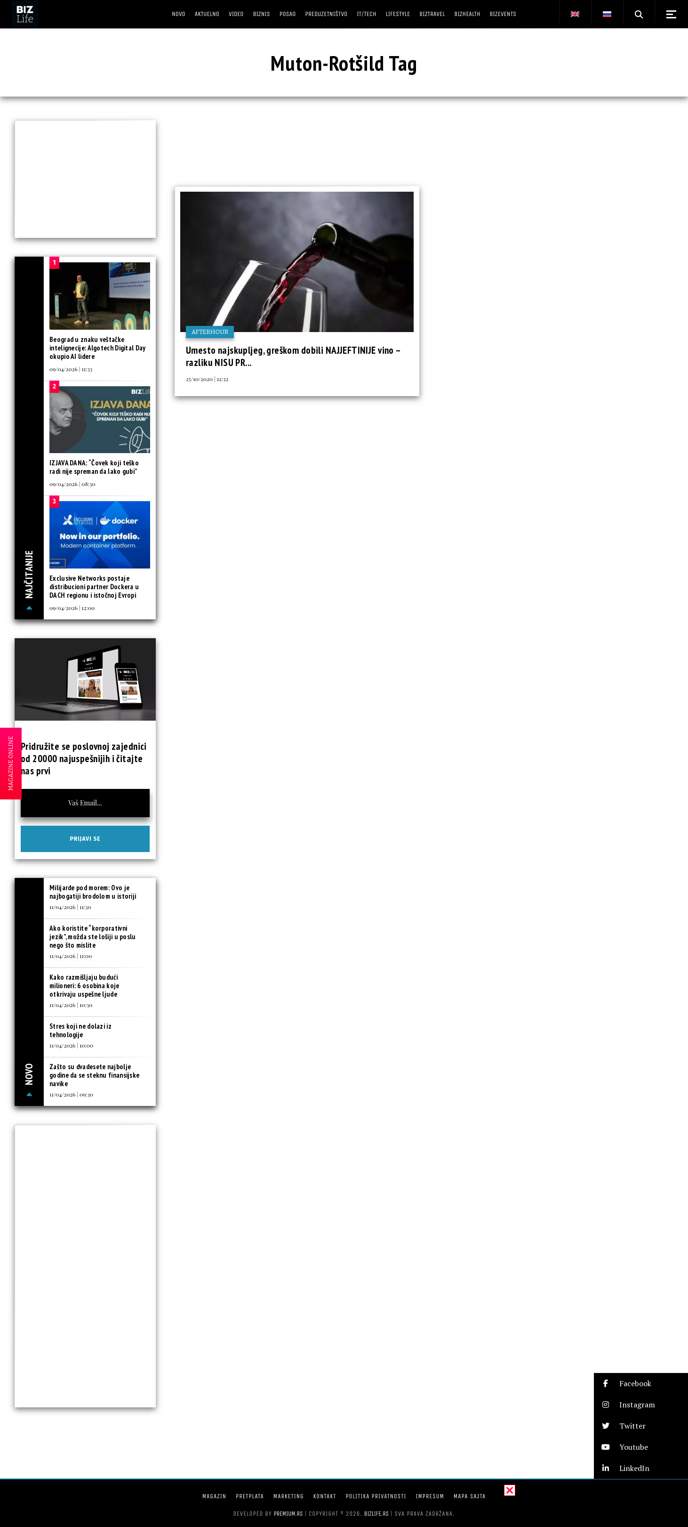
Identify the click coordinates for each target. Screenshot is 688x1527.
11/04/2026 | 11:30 (70, 906)
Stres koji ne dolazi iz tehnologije (80, 1030)
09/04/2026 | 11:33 (70, 369)
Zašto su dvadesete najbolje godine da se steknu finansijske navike (94, 1075)
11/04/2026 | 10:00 (71, 1045)
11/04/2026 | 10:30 (70, 1004)
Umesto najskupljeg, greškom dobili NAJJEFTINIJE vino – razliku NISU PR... (293, 356)
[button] (641, 1383)
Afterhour (210, 331)
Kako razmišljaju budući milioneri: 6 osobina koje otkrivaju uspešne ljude (84, 986)
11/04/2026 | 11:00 (70, 955)
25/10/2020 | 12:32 (207, 378)
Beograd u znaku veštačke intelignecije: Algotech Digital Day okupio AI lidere (97, 348)
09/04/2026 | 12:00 (72, 607)
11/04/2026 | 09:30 (71, 1094)
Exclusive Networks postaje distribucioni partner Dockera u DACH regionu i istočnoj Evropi (94, 587)
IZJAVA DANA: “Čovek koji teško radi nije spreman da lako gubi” (94, 467)
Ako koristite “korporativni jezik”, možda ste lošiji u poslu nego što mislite (92, 937)
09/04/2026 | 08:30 (72, 483)
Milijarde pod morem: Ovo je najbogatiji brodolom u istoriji (92, 892)
